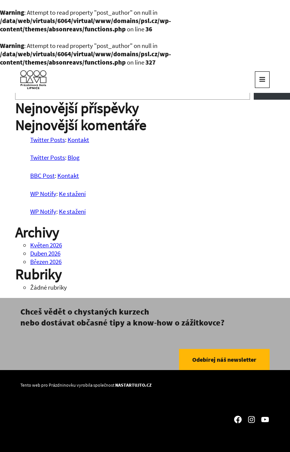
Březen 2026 (46, 262)
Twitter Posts (47, 140)
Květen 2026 (46, 245)
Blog (74, 157)
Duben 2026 (45, 253)
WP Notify (43, 194)
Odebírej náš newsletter (224, 359)
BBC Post (42, 175)
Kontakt (78, 140)
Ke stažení (72, 194)
